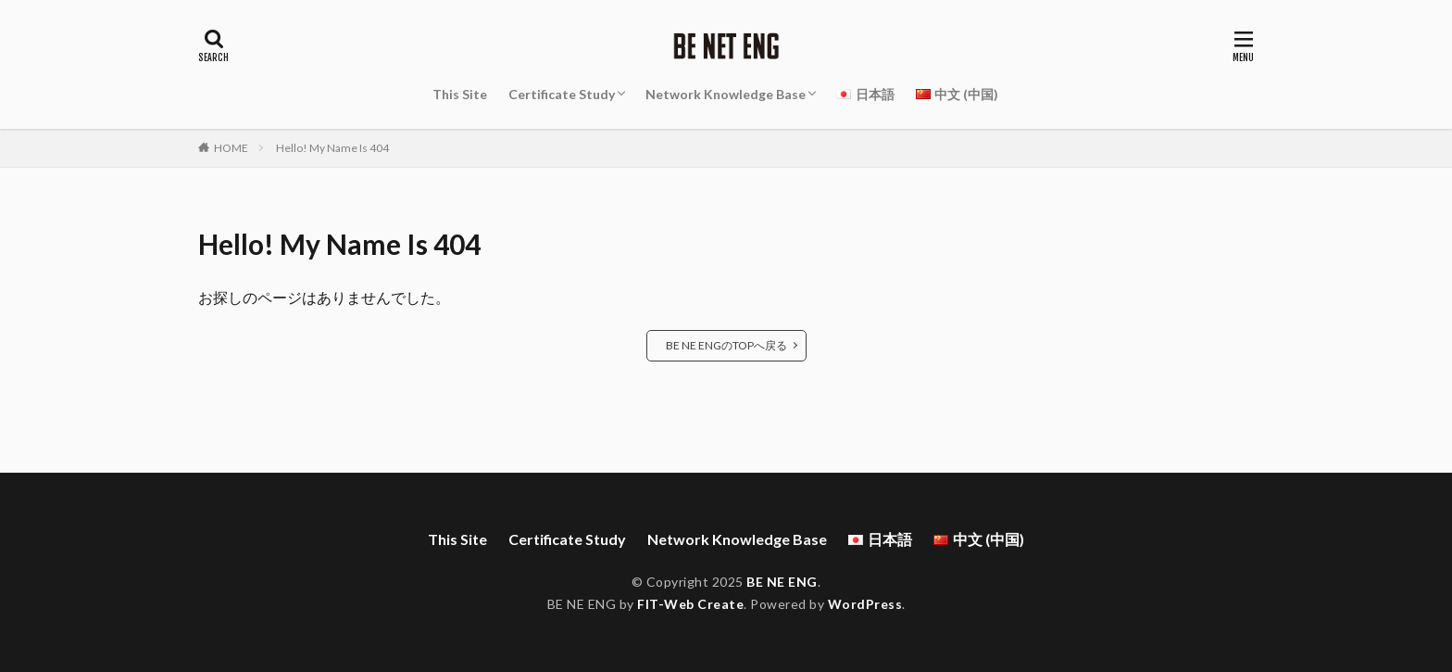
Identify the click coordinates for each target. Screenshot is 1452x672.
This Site (459, 94)
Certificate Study (561, 94)
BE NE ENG (782, 582)
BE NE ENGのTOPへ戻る (726, 345)
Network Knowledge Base (725, 94)
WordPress (865, 604)
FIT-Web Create (690, 604)
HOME (231, 148)
